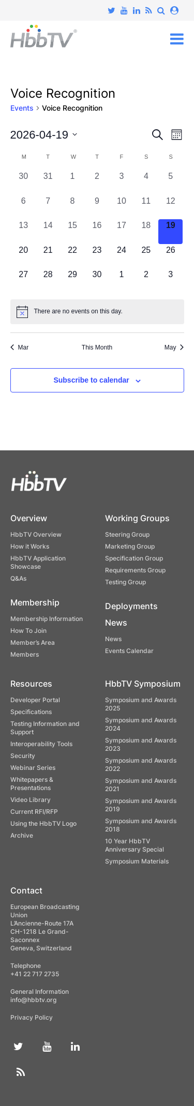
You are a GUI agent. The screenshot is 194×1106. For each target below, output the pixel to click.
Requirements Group (135, 570)
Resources (31, 683)
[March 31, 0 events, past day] (48, 182)
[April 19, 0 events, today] (170, 231)
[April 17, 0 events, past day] (121, 231)
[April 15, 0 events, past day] (72, 231)
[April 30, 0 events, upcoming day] (97, 280)
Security (22, 756)
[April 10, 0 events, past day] (121, 207)
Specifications (31, 712)
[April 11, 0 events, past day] (146, 207)
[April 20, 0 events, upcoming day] (23, 256)
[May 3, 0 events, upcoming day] (170, 280)
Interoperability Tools (41, 744)
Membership (34, 602)
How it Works (29, 546)
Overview (28, 518)
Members (24, 654)
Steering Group (127, 534)
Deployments (131, 606)
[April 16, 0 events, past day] (97, 231)
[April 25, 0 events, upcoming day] (146, 256)
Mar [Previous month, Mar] (19, 347)
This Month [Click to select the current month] (97, 347)
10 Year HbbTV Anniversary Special (134, 845)
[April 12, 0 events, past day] (170, 207)
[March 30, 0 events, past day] (23, 182)
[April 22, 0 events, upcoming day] (72, 256)
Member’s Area (32, 642)
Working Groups (137, 518)
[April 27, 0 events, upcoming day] (23, 280)
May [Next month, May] (174, 347)
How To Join (28, 630)
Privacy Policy (31, 1017)
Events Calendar (129, 651)
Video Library (30, 800)
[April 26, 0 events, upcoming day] (170, 256)
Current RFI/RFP (34, 811)
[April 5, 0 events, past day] (170, 182)
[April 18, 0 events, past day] (146, 231)
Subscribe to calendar (91, 380)
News (116, 622)
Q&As (18, 578)
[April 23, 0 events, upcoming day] (97, 256)
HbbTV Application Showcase (38, 562)
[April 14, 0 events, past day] (48, 231)
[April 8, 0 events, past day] (72, 207)
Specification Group (134, 558)
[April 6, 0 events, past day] (23, 207)
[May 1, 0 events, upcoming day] (121, 280)
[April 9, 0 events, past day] (97, 207)
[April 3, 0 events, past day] (121, 182)
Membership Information (46, 619)
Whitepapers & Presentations (31, 784)
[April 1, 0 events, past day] (72, 182)
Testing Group (125, 582)
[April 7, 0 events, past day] (48, 207)
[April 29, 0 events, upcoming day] (72, 280)
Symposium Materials (137, 861)
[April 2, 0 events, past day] (97, 182)
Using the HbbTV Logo (43, 823)
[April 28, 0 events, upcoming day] (48, 280)
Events (22, 107)
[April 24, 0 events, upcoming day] (121, 256)
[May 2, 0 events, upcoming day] (146, 280)
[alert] (97, 311)
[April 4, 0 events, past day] (146, 182)
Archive (21, 835)
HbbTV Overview (36, 534)
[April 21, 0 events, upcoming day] (48, 256)
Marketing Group (130, 546)
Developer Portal (35, 700)
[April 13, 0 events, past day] (23, 231)
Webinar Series (32, 767)
